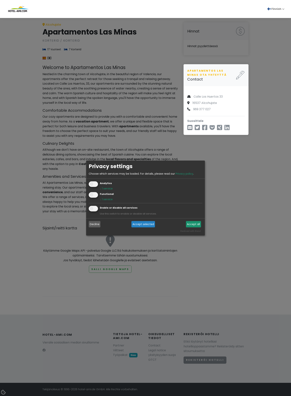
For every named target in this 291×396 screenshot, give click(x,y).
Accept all (193, 224)
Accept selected (143, 224)
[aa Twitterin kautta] (197, 129)
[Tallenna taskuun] (212, 129)
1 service (106, 188)
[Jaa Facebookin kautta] (204, 129)
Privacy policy (184, 174)
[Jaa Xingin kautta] (219, 129)
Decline (94, 224)
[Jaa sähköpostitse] (189, 129)
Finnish (274, 9)
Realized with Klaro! (190, 231)
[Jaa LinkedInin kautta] (227, 129)
